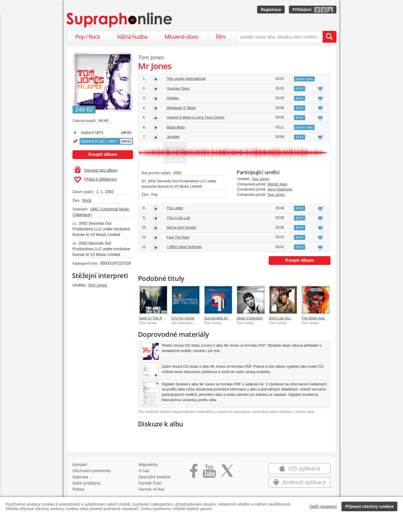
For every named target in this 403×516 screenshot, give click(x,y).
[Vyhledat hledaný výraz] (329, 37)
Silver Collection (249, 318)
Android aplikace (299, 482)
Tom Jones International (186, 78)
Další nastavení (323, 506)
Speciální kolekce (155, 476)
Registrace (271, 9)
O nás (144, 470)
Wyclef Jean (277, 184)
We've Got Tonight (181, 227)
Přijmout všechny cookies (369, 506)
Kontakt (80, 464)
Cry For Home (182, 318)
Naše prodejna (86, 483)
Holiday (173, 98)
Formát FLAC (150, 483)
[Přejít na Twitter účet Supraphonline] (227, 473)
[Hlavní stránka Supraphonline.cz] (120, 20)
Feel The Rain (178, 237)
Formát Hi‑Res (152, 489)
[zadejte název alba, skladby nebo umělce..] (280, 37)
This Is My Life (178, 218)
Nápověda (148, 464)
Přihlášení (302, 9)
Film (220, 36)
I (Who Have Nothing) (184, 247)
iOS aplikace (299, 468)
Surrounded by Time (220, 318)
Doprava (80, 476)
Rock (86, 200)
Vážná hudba (132, 36)
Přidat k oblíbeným (95, 179)
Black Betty (176, 127)
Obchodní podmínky (92, 470)
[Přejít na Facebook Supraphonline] (193, 473)
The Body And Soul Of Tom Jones (328, 318)
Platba (78, 489)
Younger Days (178, 88)
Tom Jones (97, 285)
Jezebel (173, 137)
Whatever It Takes (181, 108)
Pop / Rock (87, 36)
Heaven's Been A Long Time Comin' (196, 117)
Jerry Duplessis (279, 189)
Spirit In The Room (154, 318)
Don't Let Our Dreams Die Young (295, 318)
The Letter (175, 208)
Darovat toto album (95, 170)
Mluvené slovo (181, 36)
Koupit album (102, 154)
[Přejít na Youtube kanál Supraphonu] (209, 473)
